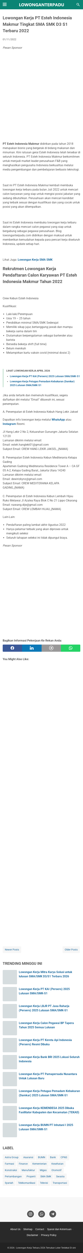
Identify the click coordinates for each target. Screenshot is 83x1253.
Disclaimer (32, 1235)
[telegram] (51, 648)
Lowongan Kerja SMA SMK (35, 259)
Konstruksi (11, 1170)
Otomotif (56, 1170)
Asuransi (28, 1157)
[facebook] (12, 648)
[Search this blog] (78, 5)
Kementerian (39, 1163)
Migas (43, 1170)
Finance (23, 1163)
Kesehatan (57, 1163)
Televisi (44, 1182)
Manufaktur (28, 1170)
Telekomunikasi (26, 1182)
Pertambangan (13, 1176)
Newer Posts (12, 949)
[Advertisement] (41, 96)
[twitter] (31, 648)
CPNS (64, 1157)
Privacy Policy (48, 1235)
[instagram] (30, 1214)
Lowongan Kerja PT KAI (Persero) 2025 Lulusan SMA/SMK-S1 (45, 376)
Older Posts (71, 949)
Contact (39, 1229)
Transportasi (60, 1182)
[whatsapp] (70, 648)
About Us (15, 1229)
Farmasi (9, 1163)
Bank (53, 1157)
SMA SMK (45, 1176)
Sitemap (27, 1229)
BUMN (41, 1157)
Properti (31, 1176)
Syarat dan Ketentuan (59, 1229)
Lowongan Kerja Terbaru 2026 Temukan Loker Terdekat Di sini (46, 1248)
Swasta (60, 1176)
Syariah (9, 1182)
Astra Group (11, 1157)
